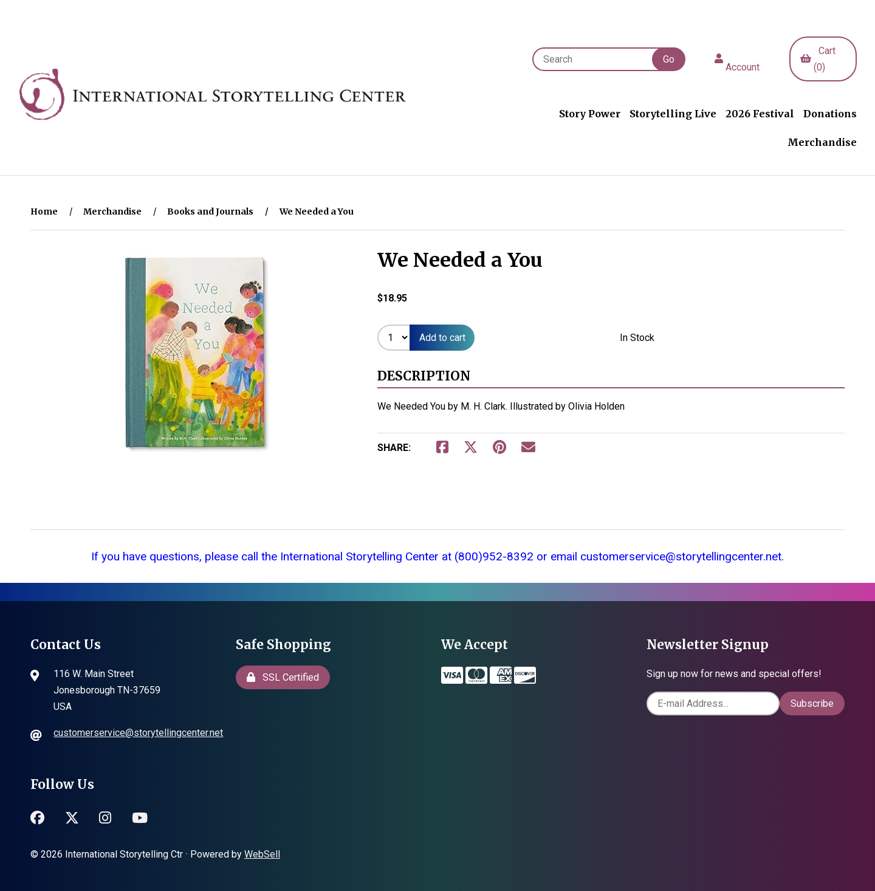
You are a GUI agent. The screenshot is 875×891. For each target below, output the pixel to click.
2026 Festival (760, 114)
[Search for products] (598, 59)
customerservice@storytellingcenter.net (138, 733)
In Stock (637, 338)
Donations (830, 114)
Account (737, 59)
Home (44, 212)
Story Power (589, 114)
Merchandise (822, 143)
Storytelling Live (673, 114)
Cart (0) (818, 59)
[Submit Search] (668, 59)
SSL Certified (283, 677)
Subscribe (812, 703)
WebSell (262, 855)
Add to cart (442, 338)
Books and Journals (210, 212)
